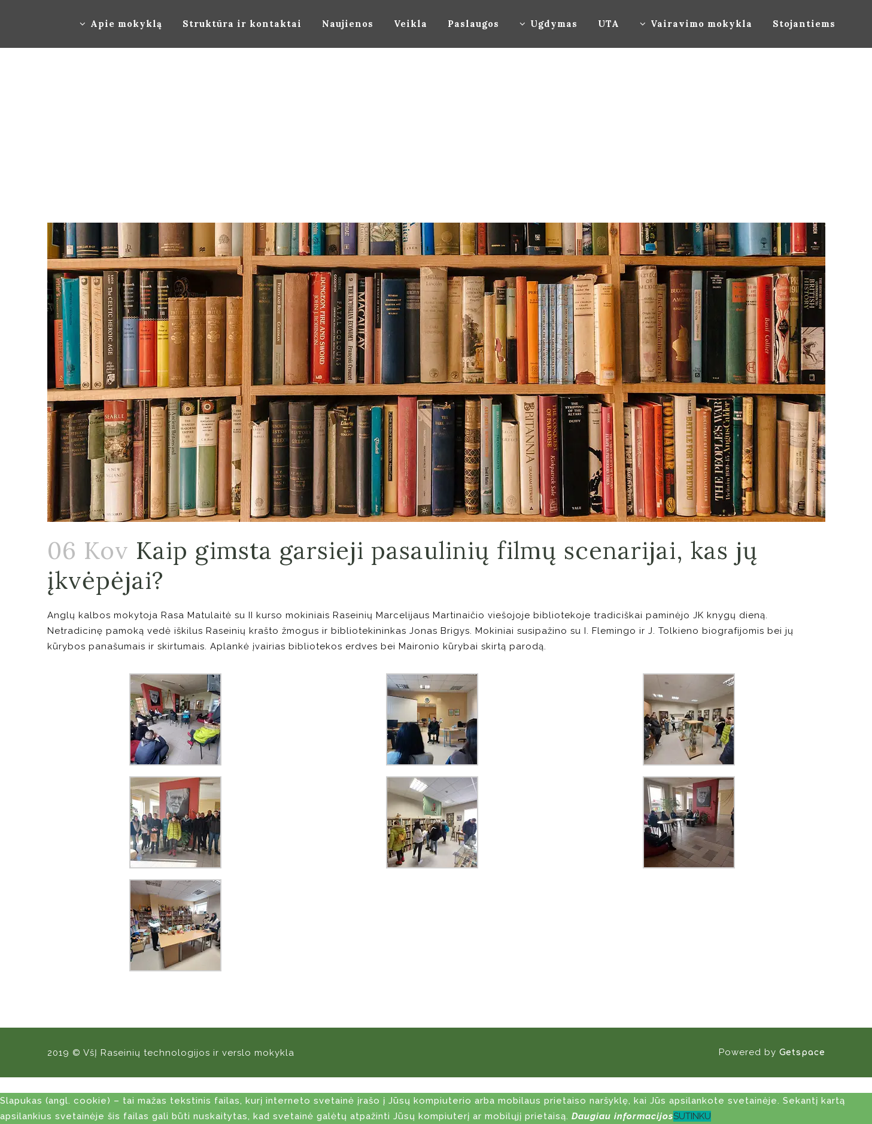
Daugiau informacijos (622, 1116)
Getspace (802, 1052)
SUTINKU (692, 1116)
